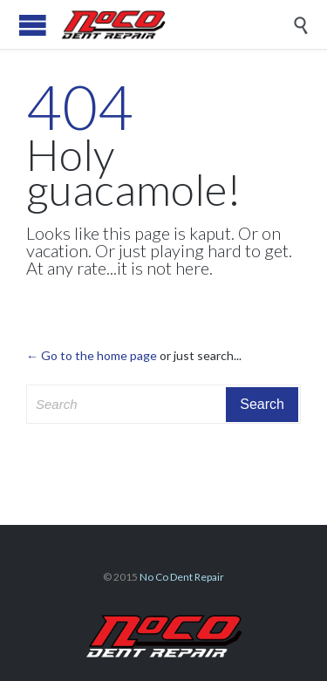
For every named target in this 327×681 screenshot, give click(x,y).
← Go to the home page (91, 355)
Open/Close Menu (32, 25)
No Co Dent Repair (182, 576)
